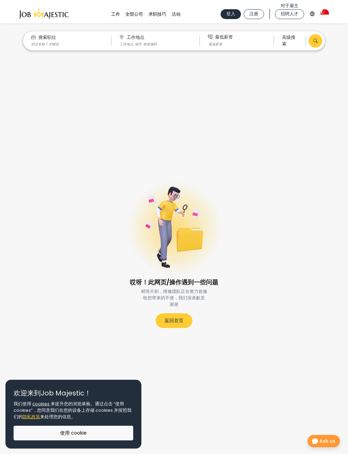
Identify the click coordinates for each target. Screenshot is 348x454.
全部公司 (134, 14)
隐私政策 (31, 417)
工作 (115, 14)
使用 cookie (73, 432)
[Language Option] (312, 12)
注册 (253, 14)
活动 (176, 14)
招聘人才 (289, 14)
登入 (230, 14)
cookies (41, 404)
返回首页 (174, 320)
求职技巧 (157, 14)
